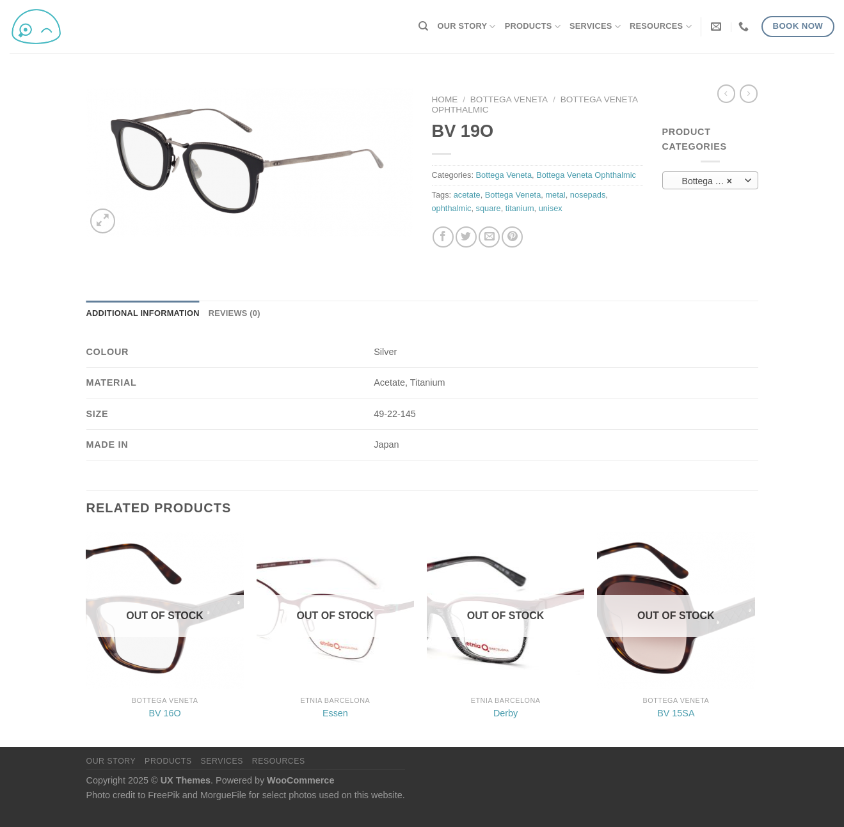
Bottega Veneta (509, 99)
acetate (467, 195)
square (488, 208)
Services (595, 26)
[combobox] (710, 180)
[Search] (423, 26)
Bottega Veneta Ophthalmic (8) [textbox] (709, 181)
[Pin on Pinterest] (512, 237)
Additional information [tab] (143, 313)
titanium (520, 208)
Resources (661, 26)
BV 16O (164, 713)
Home (445, 99)
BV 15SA (675, 713)
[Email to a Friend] (489, 237)
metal (555, 195)
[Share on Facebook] (443, 237)
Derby (505, 713)
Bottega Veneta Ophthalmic (586, 175)
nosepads (588, 195)
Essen (335, 713)
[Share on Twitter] (466, 237)
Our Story (467, 26)
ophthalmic (452, 208)
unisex (550, 208)
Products (533, 26)
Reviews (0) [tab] (234, 313)
